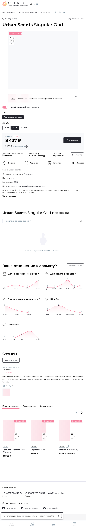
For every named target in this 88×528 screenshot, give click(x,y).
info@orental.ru (56, 493)
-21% (16, 136)
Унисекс (10, 178)
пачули (20, 186)
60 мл (5, 446)
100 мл (34, 446)
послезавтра (17, 153)
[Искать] (81, 221)
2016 (16, 182)
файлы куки (22, 516)
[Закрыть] (76, 96)
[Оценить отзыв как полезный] (4, 386)
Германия (28, 174)
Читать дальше (9, 196)
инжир (35, 186)
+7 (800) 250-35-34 (35, 493)
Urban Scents (15, 170)
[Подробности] (26, 146)
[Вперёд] (82, 413)
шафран (27, 186)
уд (9, 186)
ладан (13, 186)
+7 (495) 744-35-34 (12, 493)
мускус (42, 186)
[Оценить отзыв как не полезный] (10, 386)
